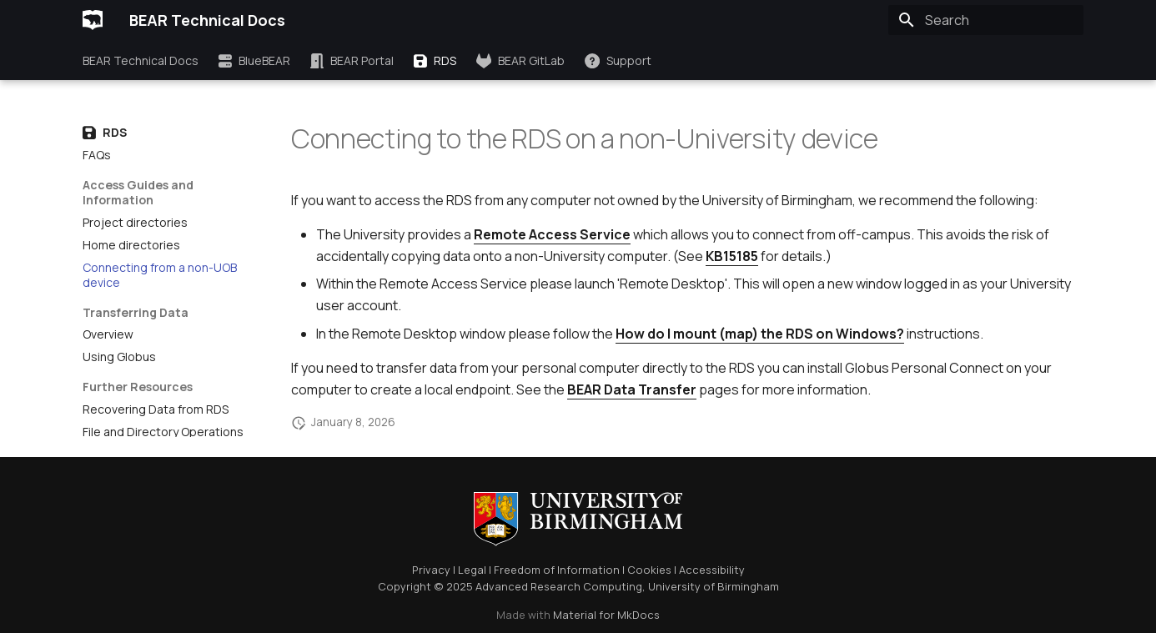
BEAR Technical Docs (141, 60)
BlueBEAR (254, 60)
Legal (472, 569)
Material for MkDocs (606, 614)
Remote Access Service (552, 234)
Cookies (649, 569)
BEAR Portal (352, 60)
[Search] (985, 20)
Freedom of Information (557, 569)
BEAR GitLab (520, 60)
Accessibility (712, 569)
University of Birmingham (713, 586)
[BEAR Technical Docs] (92, 20)
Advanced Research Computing (558, 586)
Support (618, 60)
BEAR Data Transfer (631, 389)
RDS (435, 60)
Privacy (431, 569)
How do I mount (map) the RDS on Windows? (760, 333)
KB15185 (732, 256)
